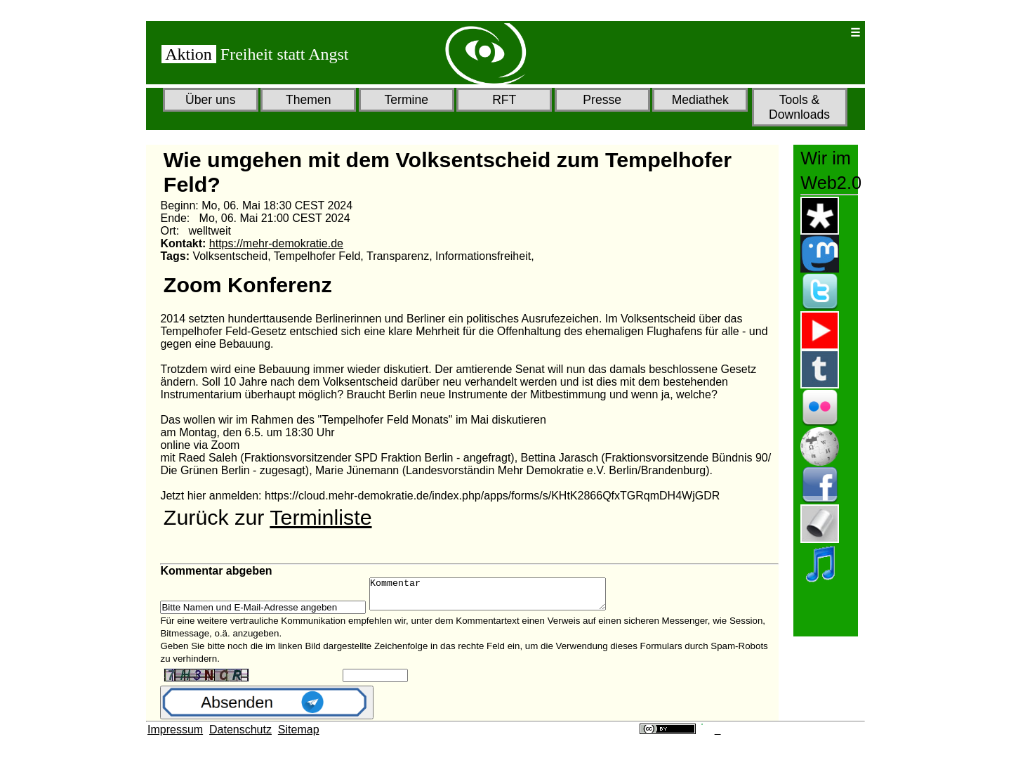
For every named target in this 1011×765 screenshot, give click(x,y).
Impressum (175, 736)
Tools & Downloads (799, 107)
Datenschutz (240, 736)
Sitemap (298, 736)
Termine (406, 100)
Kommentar (501, 597)
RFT (504, 100)
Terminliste (320, 517)
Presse (602, 100)
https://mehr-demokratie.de (276, 243)
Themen (308, 100)
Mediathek (700, 100)
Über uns (210, 100)
